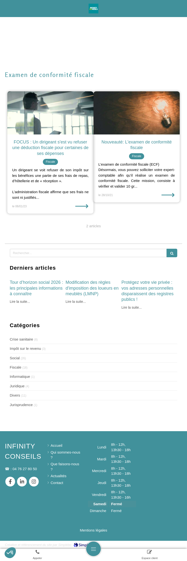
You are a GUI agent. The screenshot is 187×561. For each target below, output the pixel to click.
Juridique (17, 386)
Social (15, 358)
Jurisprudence (21, 405)
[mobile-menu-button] (93, 548)
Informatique (20, 376)
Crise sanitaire (21, 339)
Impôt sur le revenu (25, 348)
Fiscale (15, 367)
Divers (15, 395)
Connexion (173, 544)
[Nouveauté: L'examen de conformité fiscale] (137, 112)
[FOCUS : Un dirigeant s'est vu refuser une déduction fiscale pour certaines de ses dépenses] (50, 112)
